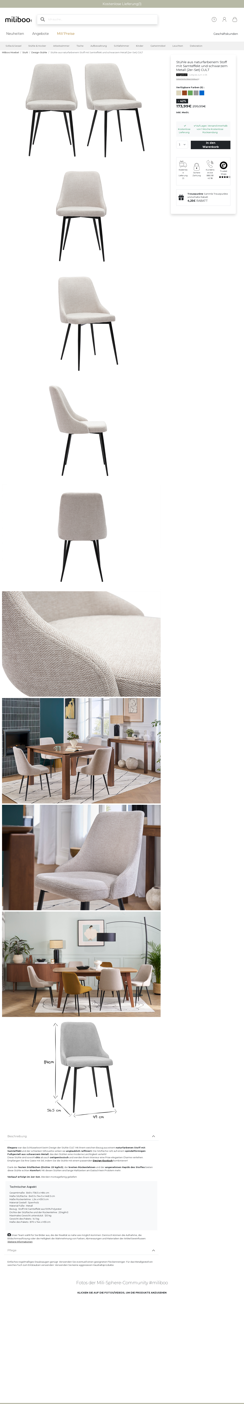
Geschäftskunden (226, 33)
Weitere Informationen (20, 1241)
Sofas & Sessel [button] (13, 46)
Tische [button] (80, 46)
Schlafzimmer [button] (121, 46)
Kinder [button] (139, 46)
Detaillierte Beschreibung (187, 79)
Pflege (11, 1250)
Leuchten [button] (177, 46)
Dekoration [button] (196, 46)
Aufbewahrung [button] (98, 46)
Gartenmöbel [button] (157, 46)
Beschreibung (17, 1136)
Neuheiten (15, 34)
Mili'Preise (66, 34)
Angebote (40, 34)
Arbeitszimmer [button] (61, 46)
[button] (48, 1321)
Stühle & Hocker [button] (37, 46)
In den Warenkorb (210, 144)
